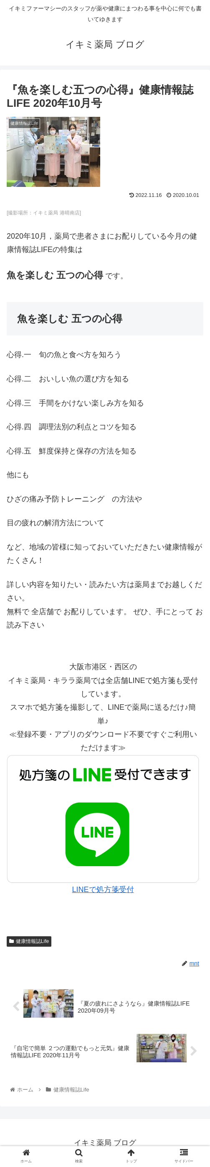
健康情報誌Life (29, 941)
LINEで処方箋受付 (103, 889)
